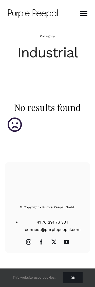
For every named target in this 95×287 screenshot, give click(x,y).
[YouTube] (66, 242)
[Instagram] (28, 242)
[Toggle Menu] (83, 13)
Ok (72, 278)
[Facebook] (41, 242)
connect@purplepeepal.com (53, 229)
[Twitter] (54, 242)
